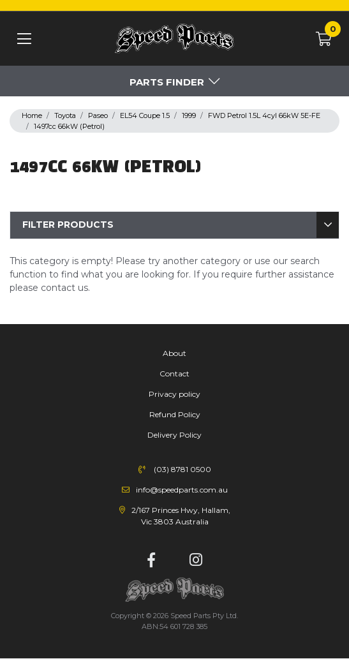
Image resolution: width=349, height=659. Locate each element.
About (174, 353)
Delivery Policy (174, 435)
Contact (174, 373)
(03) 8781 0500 (182, 469)
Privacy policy (174, 394)
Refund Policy (174, 414)
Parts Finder (167, 82)
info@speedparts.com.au (182, 489)
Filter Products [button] (68, 224)
